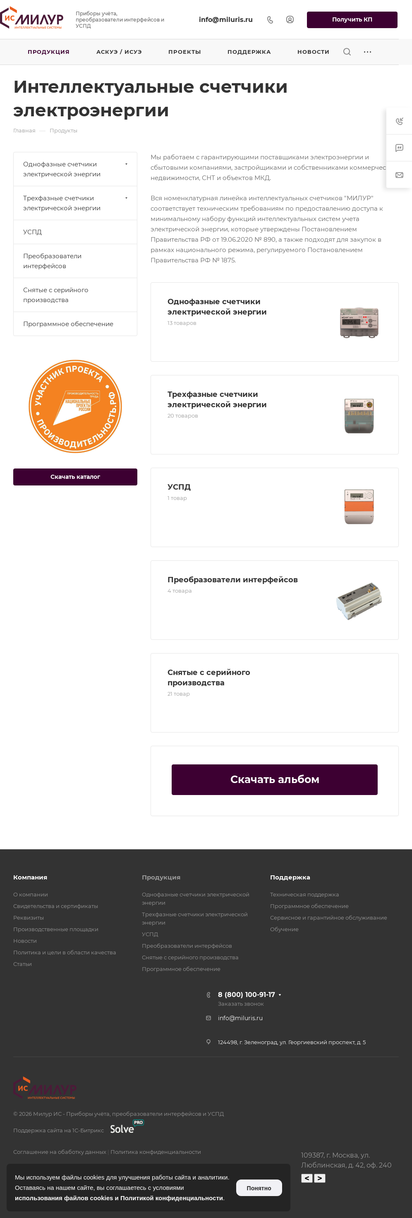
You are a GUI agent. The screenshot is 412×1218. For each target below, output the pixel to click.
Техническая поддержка (304, 894)
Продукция (161, 877)
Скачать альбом (274, 779)
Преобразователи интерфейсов (233, 579)
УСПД (179, 487)
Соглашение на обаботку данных (59, 1151)
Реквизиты (28, 917)
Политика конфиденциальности (155, 1151)
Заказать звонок (241, 1003)
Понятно (259, 1188)
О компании (30, 894)
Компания (30, 877)
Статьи (22, 964)
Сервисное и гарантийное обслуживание (328, 917)
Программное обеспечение (68, 324)
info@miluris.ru (226, 20)
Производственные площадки (55, 929)
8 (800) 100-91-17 (246, 995)
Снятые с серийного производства (56, 295)
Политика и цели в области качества (64, 952)
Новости (25, 940)
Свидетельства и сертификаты (55, 906)
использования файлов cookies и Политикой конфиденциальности (119, 1197)
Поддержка (290, 877)
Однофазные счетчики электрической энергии (76, 169)
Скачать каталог (75, 476)
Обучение (284, 929)
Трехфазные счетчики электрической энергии (76, 203)
